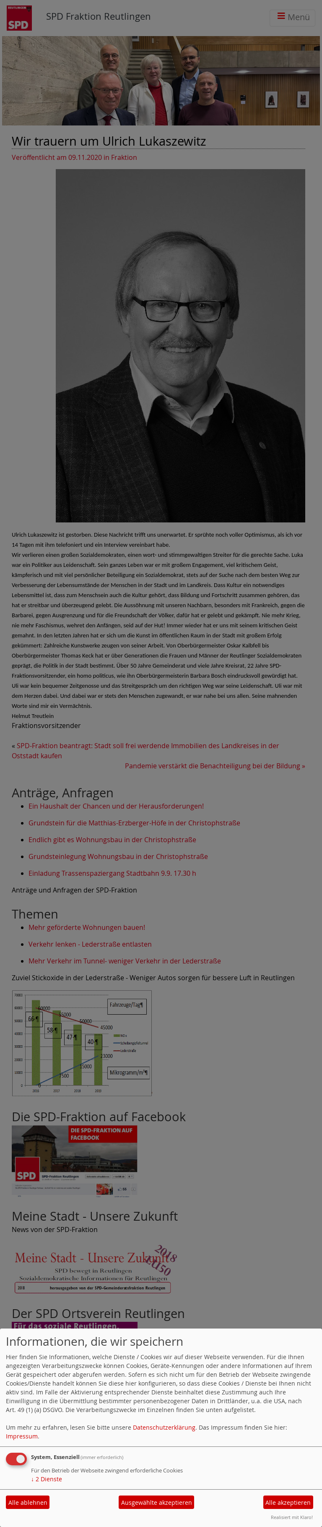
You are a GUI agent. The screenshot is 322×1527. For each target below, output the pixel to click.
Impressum (22, 1436)
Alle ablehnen (27, 1502)
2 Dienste (46, 1479)
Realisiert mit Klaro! (292, 1517)
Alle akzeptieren (288, 1502)
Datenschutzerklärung (164, 1427)
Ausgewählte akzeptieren (156, 1502)
